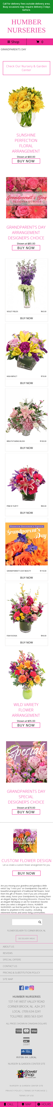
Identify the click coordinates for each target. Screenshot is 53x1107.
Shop (13, 41)
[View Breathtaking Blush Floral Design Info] (26, 414)
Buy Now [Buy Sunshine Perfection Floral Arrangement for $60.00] (26, 161)
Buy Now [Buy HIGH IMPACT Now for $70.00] (26, 383)
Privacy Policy (14, 1090)
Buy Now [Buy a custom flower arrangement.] (26, 873)
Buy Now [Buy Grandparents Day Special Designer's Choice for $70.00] (26, 812)
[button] (26, 1052)
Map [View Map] (26, 1104)
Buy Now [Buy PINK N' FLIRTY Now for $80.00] (26, 513)
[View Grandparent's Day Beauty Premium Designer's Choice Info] (26, 544)
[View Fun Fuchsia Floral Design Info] (26, 608)
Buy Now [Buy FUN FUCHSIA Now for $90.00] (26, 642)
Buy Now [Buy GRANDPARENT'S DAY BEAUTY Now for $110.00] (26, 577)
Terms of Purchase (35, 1090)
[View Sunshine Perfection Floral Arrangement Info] (26, 105)
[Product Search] (27, 922)
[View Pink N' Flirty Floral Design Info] (26, 479)
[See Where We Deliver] (26, 938)
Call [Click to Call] (9, 1104)
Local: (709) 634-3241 (26, 1011)
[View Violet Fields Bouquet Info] (26, 284)
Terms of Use (26, 1095)
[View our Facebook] (21, 989)
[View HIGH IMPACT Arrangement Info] (26, 349)
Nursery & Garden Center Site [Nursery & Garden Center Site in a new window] (26, 1063)
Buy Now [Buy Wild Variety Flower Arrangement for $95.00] (26, 725)
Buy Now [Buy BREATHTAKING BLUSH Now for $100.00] (26, 448)
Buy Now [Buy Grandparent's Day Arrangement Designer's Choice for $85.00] (26, 247)
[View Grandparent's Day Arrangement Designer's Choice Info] (26, 197)
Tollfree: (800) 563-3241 (26, 1016)
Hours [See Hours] (44, 1104)
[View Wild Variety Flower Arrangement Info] (26, 675)
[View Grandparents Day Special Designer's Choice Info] (26, 761)
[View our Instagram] (31, 989)
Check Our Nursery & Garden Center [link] (26, 68)
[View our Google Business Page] (26, 989)
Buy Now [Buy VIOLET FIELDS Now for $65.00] (26, 318)
